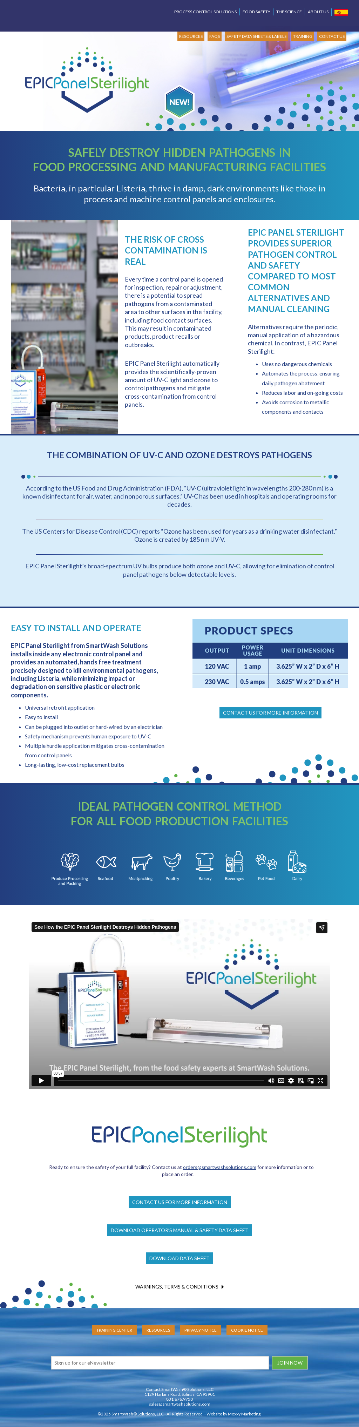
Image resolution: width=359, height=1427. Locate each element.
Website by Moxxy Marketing (233, 1413)
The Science (289, 11)
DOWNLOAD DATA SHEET (179, 1258)
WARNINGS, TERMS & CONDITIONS (179, 1287)
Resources (158, 1330)
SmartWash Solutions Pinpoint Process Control (51, 13)
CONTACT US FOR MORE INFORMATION (270, 713)
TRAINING (302, 36)
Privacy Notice (200, 1330)
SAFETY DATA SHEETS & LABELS (256, 36)
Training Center (114, 1330)
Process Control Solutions (205, 11)
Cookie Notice (247, 1330)
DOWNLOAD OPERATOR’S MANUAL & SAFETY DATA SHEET (180, 1230)
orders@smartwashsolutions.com (219, 1167)
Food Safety (256, 11)
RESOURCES (191, 36)
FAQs (214, 36)
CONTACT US (332, 36)
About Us (318, 11)
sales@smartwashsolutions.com (179, 1404)
